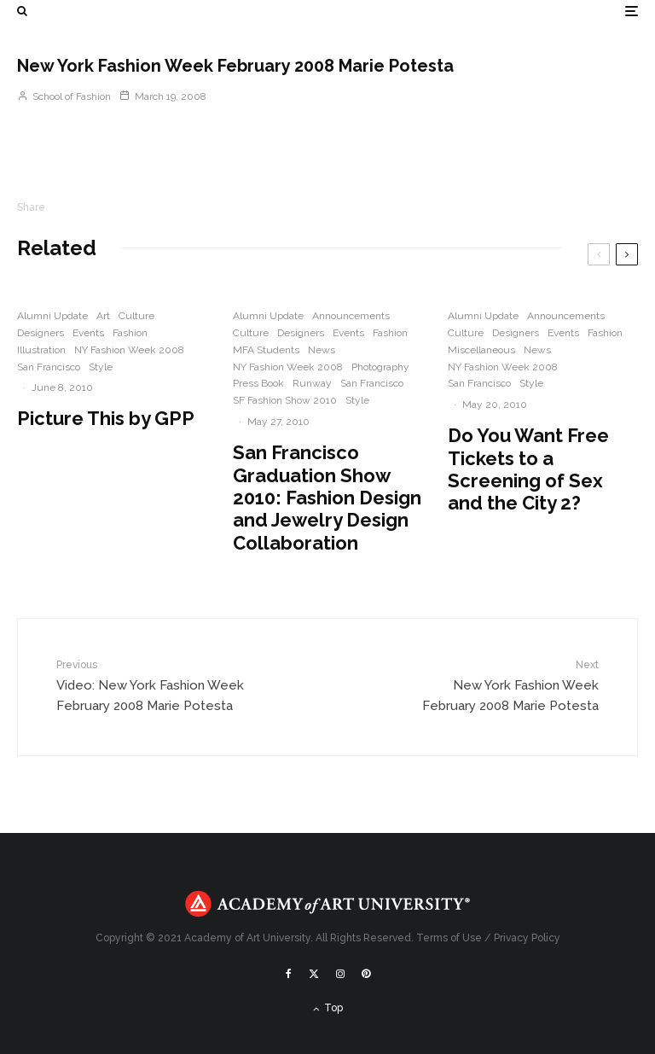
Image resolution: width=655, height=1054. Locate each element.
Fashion (130, 333)
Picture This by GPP (105, 418)
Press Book (258, 383)
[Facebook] (288, 973)
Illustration (41, 350)
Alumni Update (52, 316)
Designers (40, 333)
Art (103, 316)
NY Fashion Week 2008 (129, 350)
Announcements (351, 316)
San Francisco (48, 367)
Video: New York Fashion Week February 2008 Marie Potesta (151, 685)
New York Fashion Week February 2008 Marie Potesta (504, 685)
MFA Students (266, 350)
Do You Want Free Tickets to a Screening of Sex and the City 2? (528, 469)
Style (101, 367)
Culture (136, 316)
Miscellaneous (481, 350)
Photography (380, 367)
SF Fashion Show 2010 (285, 400)
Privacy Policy (527, 938)
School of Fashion (64, 96)
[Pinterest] (366, 973)
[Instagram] (340, 973)
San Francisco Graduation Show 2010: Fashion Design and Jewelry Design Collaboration (327, 497)
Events (88, 333)
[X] (314, 973)
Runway (312, 383)
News (321, 350)
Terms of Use (449, 938)
